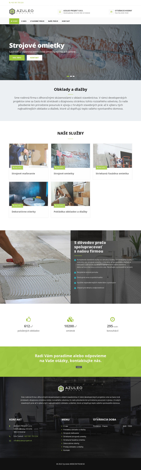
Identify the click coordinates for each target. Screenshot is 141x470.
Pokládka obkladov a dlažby (74, 429)
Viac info (17, 58)
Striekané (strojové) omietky (74, 436)
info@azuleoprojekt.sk (23, 440)
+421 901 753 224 (16, 3)
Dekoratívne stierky (70, 443)
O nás (23, 21)
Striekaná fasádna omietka (73, 440)
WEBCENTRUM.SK (77, 464)
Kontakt (66, 21)
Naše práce (53, 21)
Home (14, 21)
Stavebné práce (37, 21)
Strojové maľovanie (70, 433)
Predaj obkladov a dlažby (72, 447)
